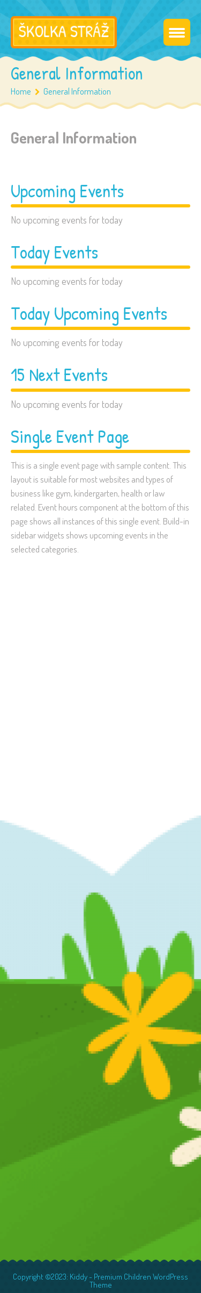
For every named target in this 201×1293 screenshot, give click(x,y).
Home (21, 91)
